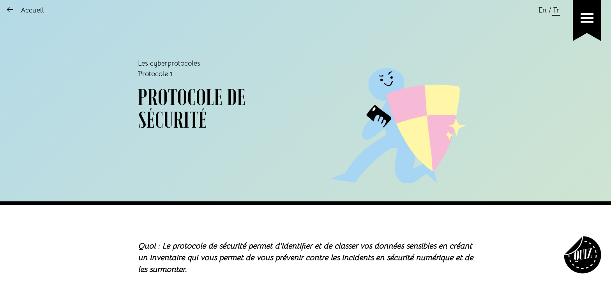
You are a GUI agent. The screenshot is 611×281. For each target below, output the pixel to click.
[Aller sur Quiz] (582, 254)
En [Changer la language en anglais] (542, 10)
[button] (587, 17)
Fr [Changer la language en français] (556, 10)
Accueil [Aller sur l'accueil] (32, 10)
